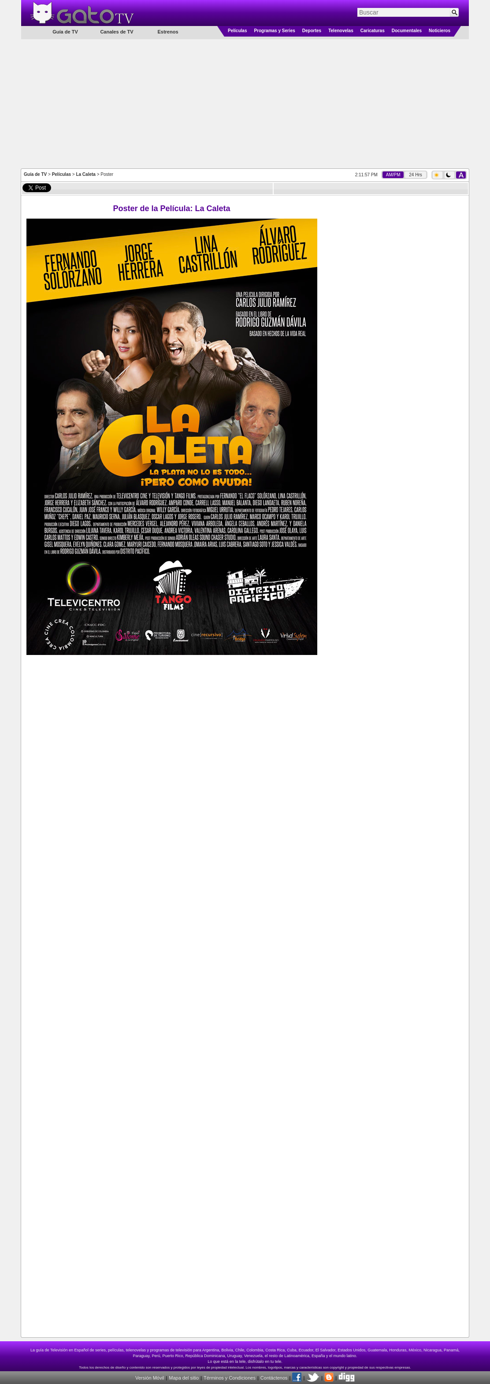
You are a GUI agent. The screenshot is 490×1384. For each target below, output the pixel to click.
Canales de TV (116, 31)
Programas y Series (274, 30)
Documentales (407, 30)
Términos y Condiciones (230, 1377)
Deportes (311, 30)
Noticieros (439, 30)
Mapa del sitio (184, 1377)
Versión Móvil (149, 1377)
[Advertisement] (245, 103)
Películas (237, 30)
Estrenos (167, 31)
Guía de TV (35, 174)
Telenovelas (340, 30)
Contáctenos (274, 1377)
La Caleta (85, 174)
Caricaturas (372, 30)
